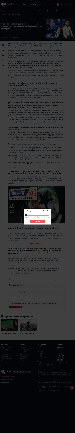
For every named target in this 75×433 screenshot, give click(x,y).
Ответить (37, 221)
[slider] (26, 215)
